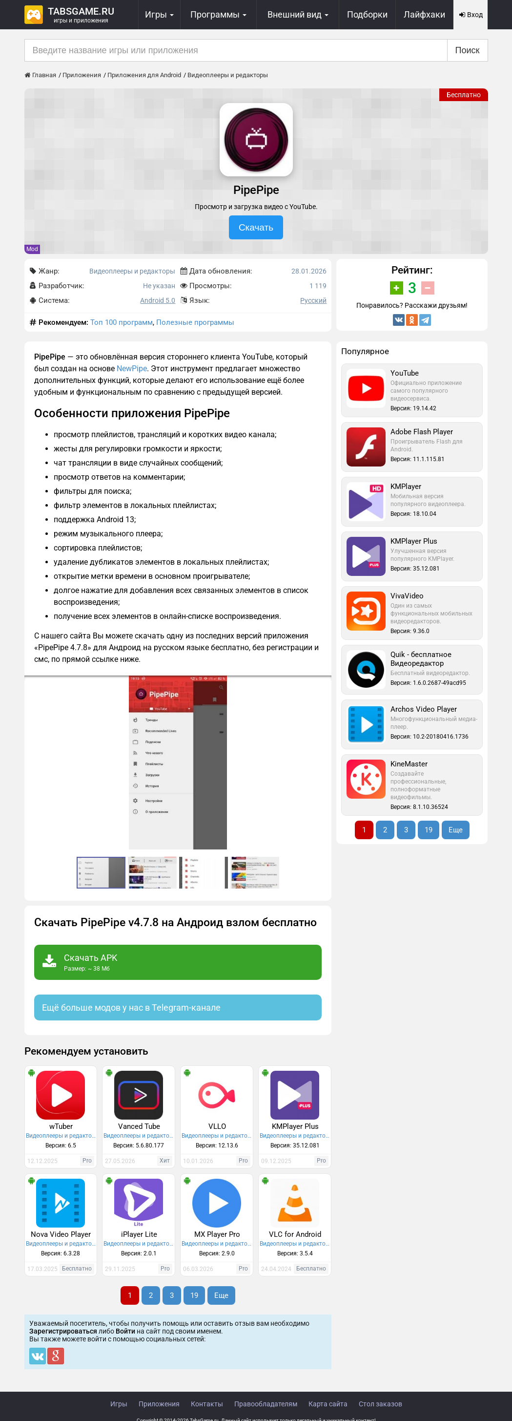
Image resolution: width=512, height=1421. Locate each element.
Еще (221, 1295)
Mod (32, 249)
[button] (322, 684)
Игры (118, 1404)
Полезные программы (195, 322)
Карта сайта (328, 1404)
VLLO (217, 1126)
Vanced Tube (139, 1126)
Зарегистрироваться (63, 1331)
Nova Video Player (61, 1234)
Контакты (207, 1404)
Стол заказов (380, 1404)
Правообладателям (265, 1404)
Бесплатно (464, 95)
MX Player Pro (217, 1234)
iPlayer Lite (139, 1234)
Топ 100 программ (121, 322)
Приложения (159, 1404)
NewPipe (132, 368)
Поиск (467, 50)
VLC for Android (295, 1234)
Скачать (256, 227)
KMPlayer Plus (295, 1126)
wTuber (61, 1126)
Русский (313, 300)
